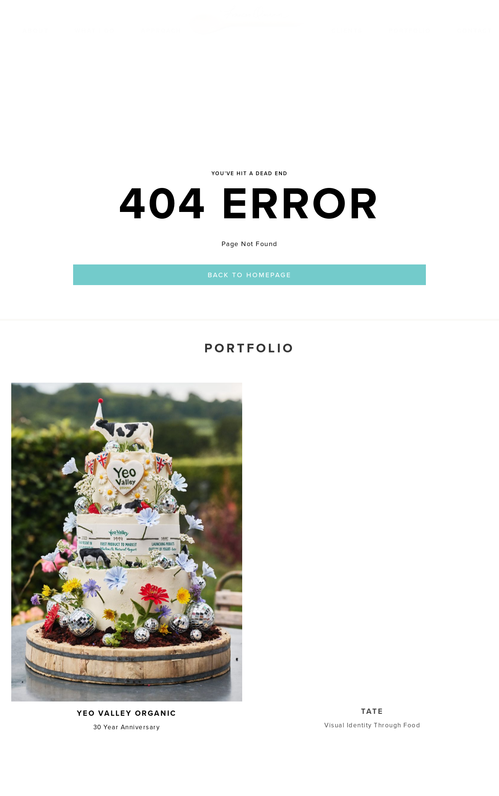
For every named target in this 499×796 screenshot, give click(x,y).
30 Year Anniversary (126, 725)
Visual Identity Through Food (372, 719)
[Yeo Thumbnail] (126, 385)
